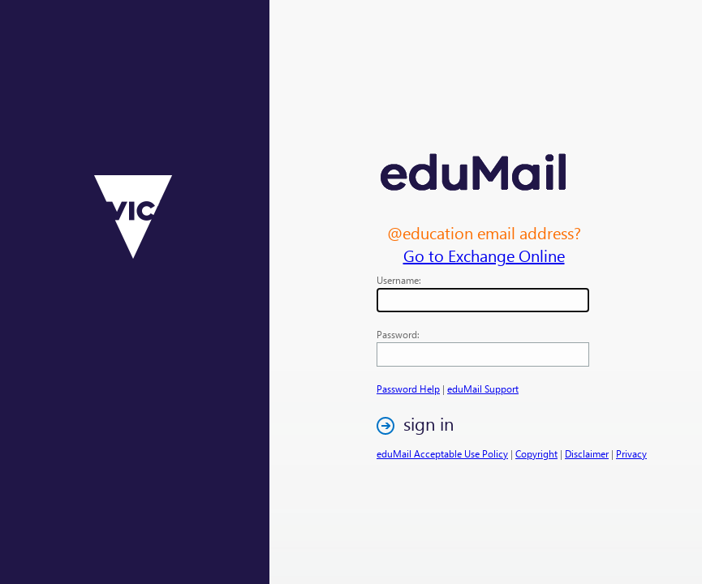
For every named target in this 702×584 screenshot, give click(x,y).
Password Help (408, 389)
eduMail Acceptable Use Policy (442, 454)
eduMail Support (483, 389)
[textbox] (483, 300)
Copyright (536, 454)
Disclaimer (587, 454)
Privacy (631, 454)
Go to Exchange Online (484, 254)
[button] (419, 425)
